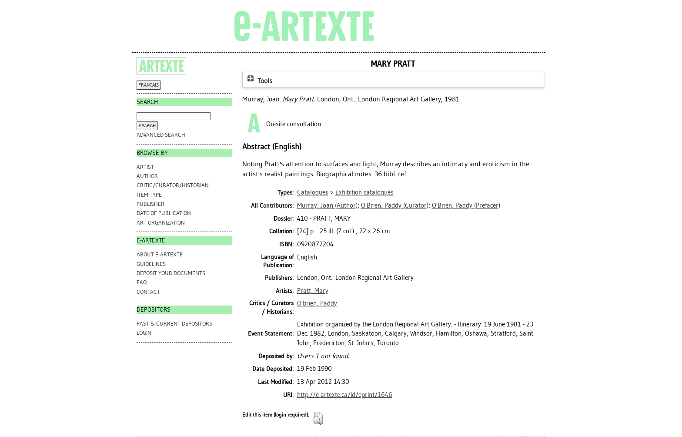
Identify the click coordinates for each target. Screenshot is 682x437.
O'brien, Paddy (317, 303)
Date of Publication (164, 213)
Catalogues (312, 192)
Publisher (150, 204)
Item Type (149, 195)
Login (144, 332)
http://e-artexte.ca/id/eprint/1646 (344, 395)
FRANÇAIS (148, 85)
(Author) (327, 205)
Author (147, 176)
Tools (258, 81)
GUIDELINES (151, 264)
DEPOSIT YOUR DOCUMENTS (171, 273)
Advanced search (161, 134)
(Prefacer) (466, 205)
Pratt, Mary (312, 291)
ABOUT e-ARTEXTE (160, 254)
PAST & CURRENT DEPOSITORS (174, 323)
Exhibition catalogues (364, 192)
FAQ (142, 282)
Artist (145, 167)
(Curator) (394, 205)
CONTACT (148, 292)
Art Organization (161, 222)
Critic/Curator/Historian (173, 185)
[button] (318, 418)
